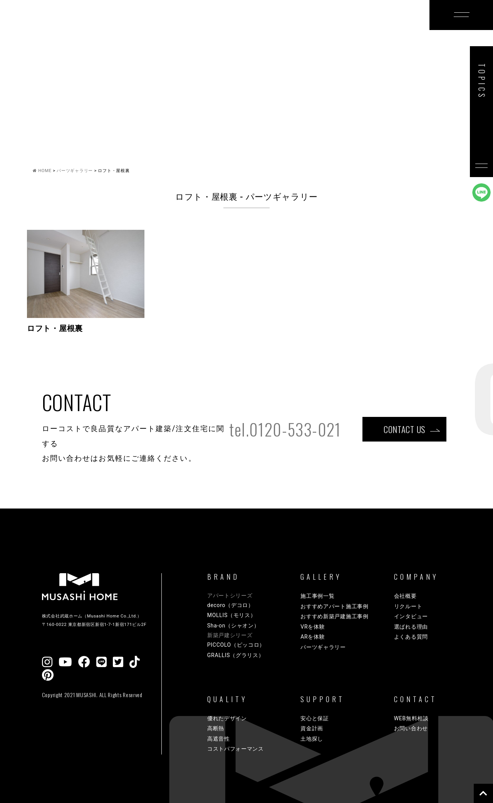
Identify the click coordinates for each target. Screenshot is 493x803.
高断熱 (215, 728)
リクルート (408, 606)
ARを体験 (312, 637)
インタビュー (411, 616)
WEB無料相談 (411, 718)
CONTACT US (404, 429)
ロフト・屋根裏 (55, 328)
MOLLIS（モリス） (231, 615)
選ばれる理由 (411, 627)
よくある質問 (411, 637)
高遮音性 (218, 739)
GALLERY (200, 28)
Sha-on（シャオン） (233, 625)
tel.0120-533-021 (285, 429)
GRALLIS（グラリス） (235, 655)
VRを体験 (312, 627)
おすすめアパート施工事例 (334, 606)
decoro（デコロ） (230, 605)
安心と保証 (314, 718)
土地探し (311, 739)
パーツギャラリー (323, 647)
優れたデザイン (227, 718)
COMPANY (372, 28)
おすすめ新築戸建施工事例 (334, 616)
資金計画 (311, 728)
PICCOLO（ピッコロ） (236, 645)
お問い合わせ (411, 728)
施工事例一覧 (317, 596)
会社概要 (405, 596)
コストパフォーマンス (235, 749)
